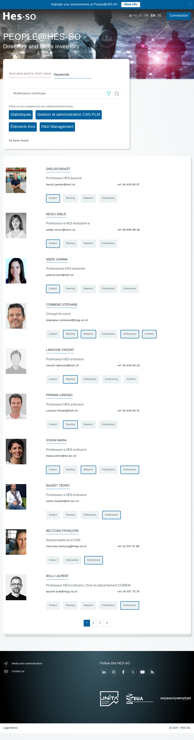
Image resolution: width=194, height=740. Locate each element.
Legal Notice (10, 735)
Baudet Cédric (59, 490)
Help (135, 16)
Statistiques (20, 114)
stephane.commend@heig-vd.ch (67, 322)
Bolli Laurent (59, 582)
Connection (179, 15)
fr (147, 15)
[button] (109, 93)
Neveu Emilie (58, 214)
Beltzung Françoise (65, 536)
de (159, 15)
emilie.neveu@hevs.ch (60, 230)
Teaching (71, 198)
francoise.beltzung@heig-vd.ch (66, 552)
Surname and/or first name (30, 73)
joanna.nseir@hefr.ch (60, 276)
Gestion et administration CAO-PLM (68, 114)
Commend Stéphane (64, 306)
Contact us (13, 678)
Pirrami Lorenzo (61, 398)
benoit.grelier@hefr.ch (60, 184)
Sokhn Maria (57, 444)
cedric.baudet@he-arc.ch (62, 506)
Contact (53, 198)
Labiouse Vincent (62, 352)
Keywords (65, 73)
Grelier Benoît (60, 168)
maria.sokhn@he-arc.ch (61, 460)
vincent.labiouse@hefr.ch (62, 368)
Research (90, 198)
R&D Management (57, 126)
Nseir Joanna (58, 260)
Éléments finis (22, 126)
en (153, 15)
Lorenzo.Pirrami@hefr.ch (62, 414)
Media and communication (22, 671)
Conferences (132, 290)
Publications (110, 198)
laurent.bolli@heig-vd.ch (61, 598)
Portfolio (152, 336)
